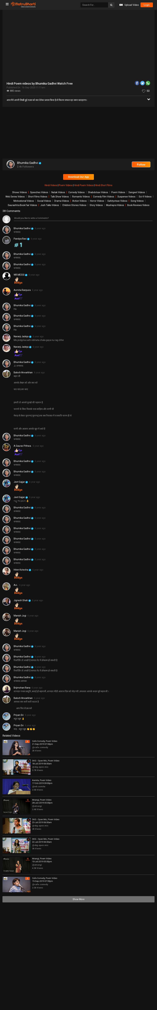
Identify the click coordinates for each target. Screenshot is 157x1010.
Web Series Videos (15, 196)
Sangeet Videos (136, 192)
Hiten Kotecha (22, 569)
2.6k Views (37, 790)
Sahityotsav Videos (117, 201)
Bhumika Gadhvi (23, 228)
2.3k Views (37, 887)
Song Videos (137, 201)
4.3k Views (37, 868)
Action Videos (79, 201)
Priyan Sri (19, 715)
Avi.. (16, 585)
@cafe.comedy (40, 747)
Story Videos (96, 205)
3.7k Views (37, 770)
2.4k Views (37, 809)
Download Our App (78, 177)
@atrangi (37, 806)
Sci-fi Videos (145, 196)
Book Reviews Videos (138, 205)
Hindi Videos (51, 185)
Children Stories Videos (74, 205)
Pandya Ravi (21, 238)
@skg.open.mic (40, 767)
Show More (79, 899)
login (146, 5)
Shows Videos (19, 192)
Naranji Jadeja (22, 336)
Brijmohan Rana (22, 687)
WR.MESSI (20, 274)
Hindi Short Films (103, 185)
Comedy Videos (76, 192)
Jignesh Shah (22, 600)
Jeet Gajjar (21, 482)
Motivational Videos (24, 201)
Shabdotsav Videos (98, 192)
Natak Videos (58, 192)
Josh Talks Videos (49, 205)
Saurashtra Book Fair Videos (22, 205)
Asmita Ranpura (22, 290)
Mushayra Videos (115, 205)
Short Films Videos (37, 196)
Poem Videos (66, 185)
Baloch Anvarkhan (23, 372)
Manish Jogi (20, 615)
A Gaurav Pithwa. (22, 446)
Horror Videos (97, 201)
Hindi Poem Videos (84, 185)
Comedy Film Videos (103, 196)
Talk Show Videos (60, 196)
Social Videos (44, 201)
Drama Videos (61, 201)
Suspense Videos (126, 196)
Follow (141, 164)
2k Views (36, 750)
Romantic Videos (81, 196)
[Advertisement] (78, 133)
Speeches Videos (39, 192)
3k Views (36, 848)
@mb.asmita (38, 786)
